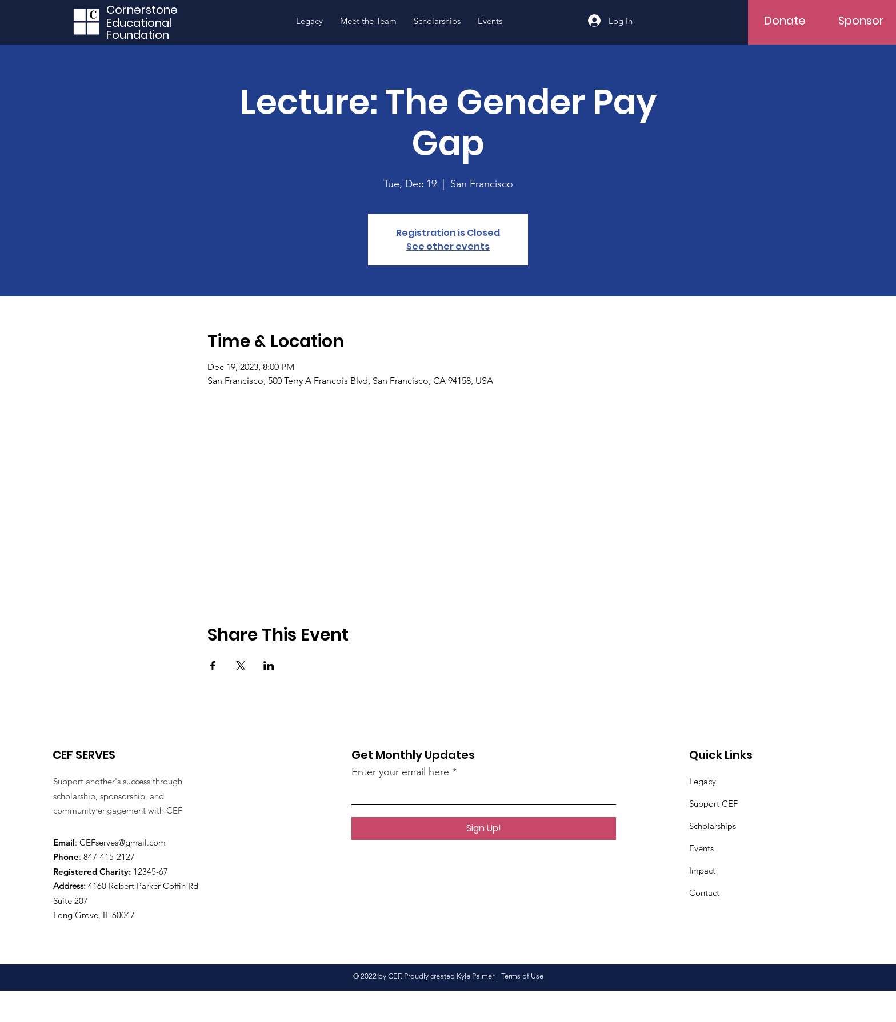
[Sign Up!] (483, 828)
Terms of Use (522, 976)
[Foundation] (146, 34)
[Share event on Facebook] (212, 665)
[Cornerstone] (146, 9)
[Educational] (146, 22)
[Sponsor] (861, 20)
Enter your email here (400, 772)
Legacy (702, 781)
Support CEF (713, 803)
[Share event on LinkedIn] (268, 665)
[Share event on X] (240, 665)
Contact (704, 892)
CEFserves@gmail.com (122, 842)
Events (701, 848)
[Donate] (785, 20)
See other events (448, 246)
